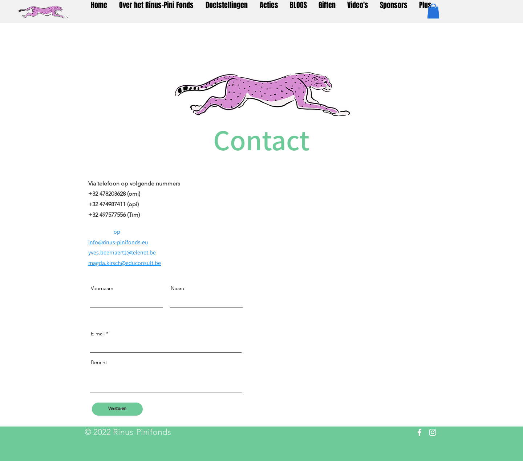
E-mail (98, 333)
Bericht (99, 362)
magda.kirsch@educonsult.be (124, 263)
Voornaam (102, 288)
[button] (433, 11)
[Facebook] (419, 432)
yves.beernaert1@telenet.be (122, 252)
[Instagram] (432, 432)
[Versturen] (117, 409)
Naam (177, 288)
